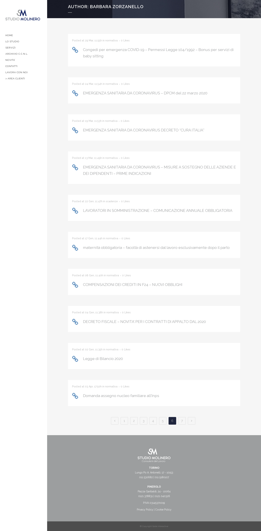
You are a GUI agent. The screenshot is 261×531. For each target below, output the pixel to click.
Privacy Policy (145, 509)
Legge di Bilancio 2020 (103, 358)
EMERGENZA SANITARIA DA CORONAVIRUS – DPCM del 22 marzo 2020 (145, 93)
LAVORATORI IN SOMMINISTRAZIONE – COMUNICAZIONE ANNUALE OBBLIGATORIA (157, 210)
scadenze (112, 201)
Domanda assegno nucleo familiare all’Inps (121, 395)
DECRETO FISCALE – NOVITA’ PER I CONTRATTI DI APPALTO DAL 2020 (144, 321)
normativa (111, 40)
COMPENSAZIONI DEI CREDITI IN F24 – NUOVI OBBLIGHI (132, 284)
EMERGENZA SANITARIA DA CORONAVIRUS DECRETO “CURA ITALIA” (143, 130)
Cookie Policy (163, 509)
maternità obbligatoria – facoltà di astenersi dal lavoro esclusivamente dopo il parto (156, 247)
